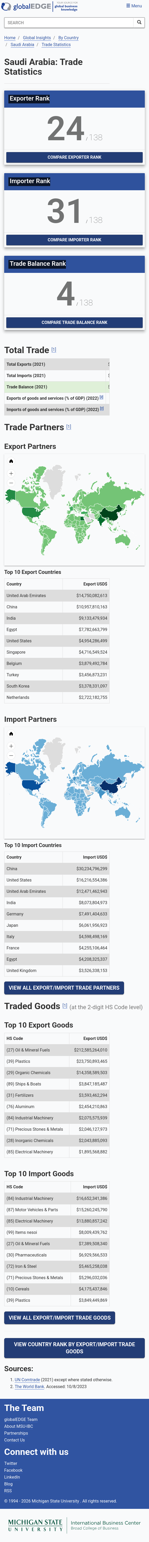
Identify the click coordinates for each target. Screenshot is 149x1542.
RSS (8, 1490)
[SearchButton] (139, 22)
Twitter (10, 1463)
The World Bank (29, 1386)
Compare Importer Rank (74, 239)
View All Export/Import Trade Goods (60, 1318)
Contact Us (14, 1440)
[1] (54, 349)
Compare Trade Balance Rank (74, 322)
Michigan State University (56, 1501)
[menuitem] (92, 519)
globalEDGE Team (21, 1419)
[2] (101, 397)
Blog (8, 1483)
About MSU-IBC (18, 1426)
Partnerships (16, 1433)
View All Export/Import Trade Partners (64, 988)
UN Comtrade (27, 1379)
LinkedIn (12, 1477)
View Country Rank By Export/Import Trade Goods (74, 1348)
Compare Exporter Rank (74, 157)
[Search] (69, 22)
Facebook (13, 1470)
